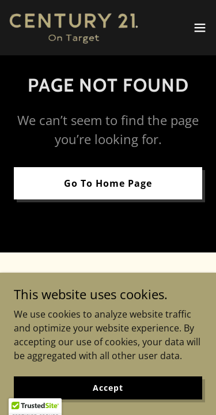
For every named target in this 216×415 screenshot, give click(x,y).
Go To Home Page (108, 183)
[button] (199, 27)
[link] (73, 28)
